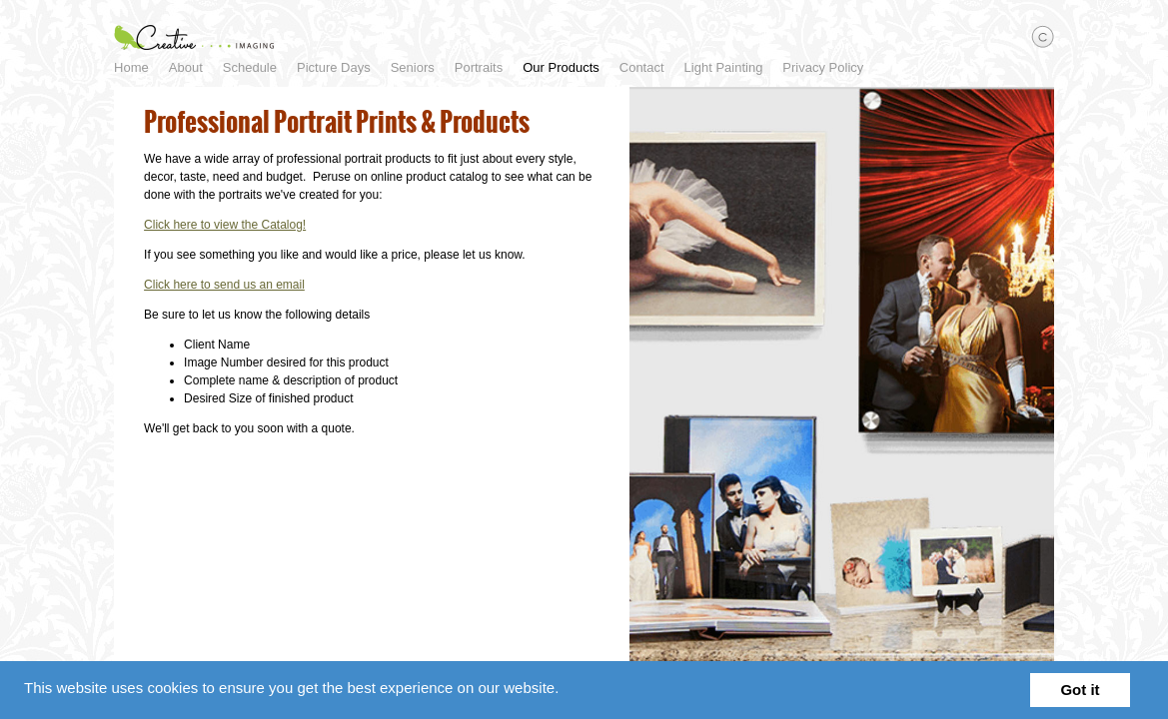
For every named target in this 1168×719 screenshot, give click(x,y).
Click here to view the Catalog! (241, 245)
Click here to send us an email (240, 305)
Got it (1079, 689)
